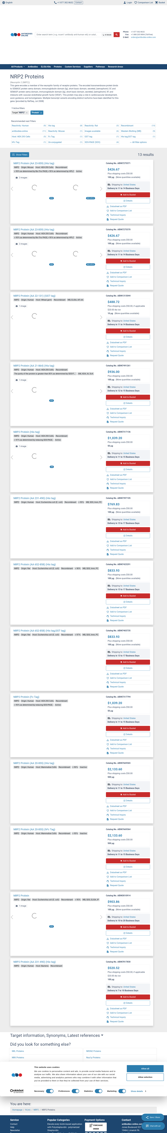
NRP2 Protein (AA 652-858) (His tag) (34, 564)
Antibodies (33, 66)
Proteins (58, 66)
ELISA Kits (46, 66)
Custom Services (73, 66)
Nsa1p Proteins (93, 1057)
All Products (17, 66)
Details (127, 201)
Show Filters (19, 154)
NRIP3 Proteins (19, 1064)
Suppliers (88, 66)
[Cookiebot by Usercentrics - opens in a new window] (16, 1128)
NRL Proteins (18, 1051)
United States (129, 184)
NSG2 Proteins (93, 1089)
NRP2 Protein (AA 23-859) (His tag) (33, 163)
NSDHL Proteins (93, 1070)
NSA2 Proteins (93, 1064)
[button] (16, 1094)
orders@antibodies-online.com (143, 37)
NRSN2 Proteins (93, 1051)
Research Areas (115, 66)
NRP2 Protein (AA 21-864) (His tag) (33, 365)
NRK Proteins (18, 1057)
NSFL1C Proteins (94, 1083)
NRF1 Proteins (18, 1083)
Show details (137, 1128)
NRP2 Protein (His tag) (26, 431)
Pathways (100, 66)
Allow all (145, 1105)
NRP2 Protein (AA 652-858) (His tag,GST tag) (39, 630)
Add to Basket (128, 194)
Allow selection (145, 1114)
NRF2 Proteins (18, 1077)
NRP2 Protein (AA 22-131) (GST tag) (34, 295)
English (7, 2)
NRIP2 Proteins (19, 1070)
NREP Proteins (18, 1089)
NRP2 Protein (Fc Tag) (26, 696)
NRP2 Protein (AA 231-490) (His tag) (34, 498)
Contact (78, 2)
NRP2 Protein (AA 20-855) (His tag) (33, 763)
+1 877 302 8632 (63, 2)
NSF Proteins (92, 1077)
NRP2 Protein (21, 895)
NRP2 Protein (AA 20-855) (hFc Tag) (34, 829)
